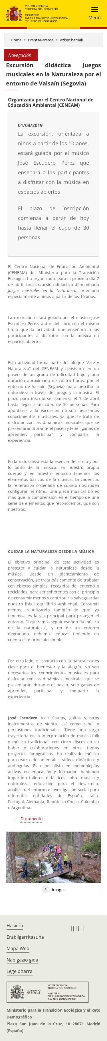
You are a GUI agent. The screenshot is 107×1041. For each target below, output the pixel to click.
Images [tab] (54, 889)
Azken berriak (71, 39)
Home (16, 39)
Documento (32, 818)
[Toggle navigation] (93, 13)
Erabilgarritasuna (25, 937)
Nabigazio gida (22, 960)
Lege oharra (20, 971)
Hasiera (15, 925)
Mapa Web (18, 948)
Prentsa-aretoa (40, 39)
